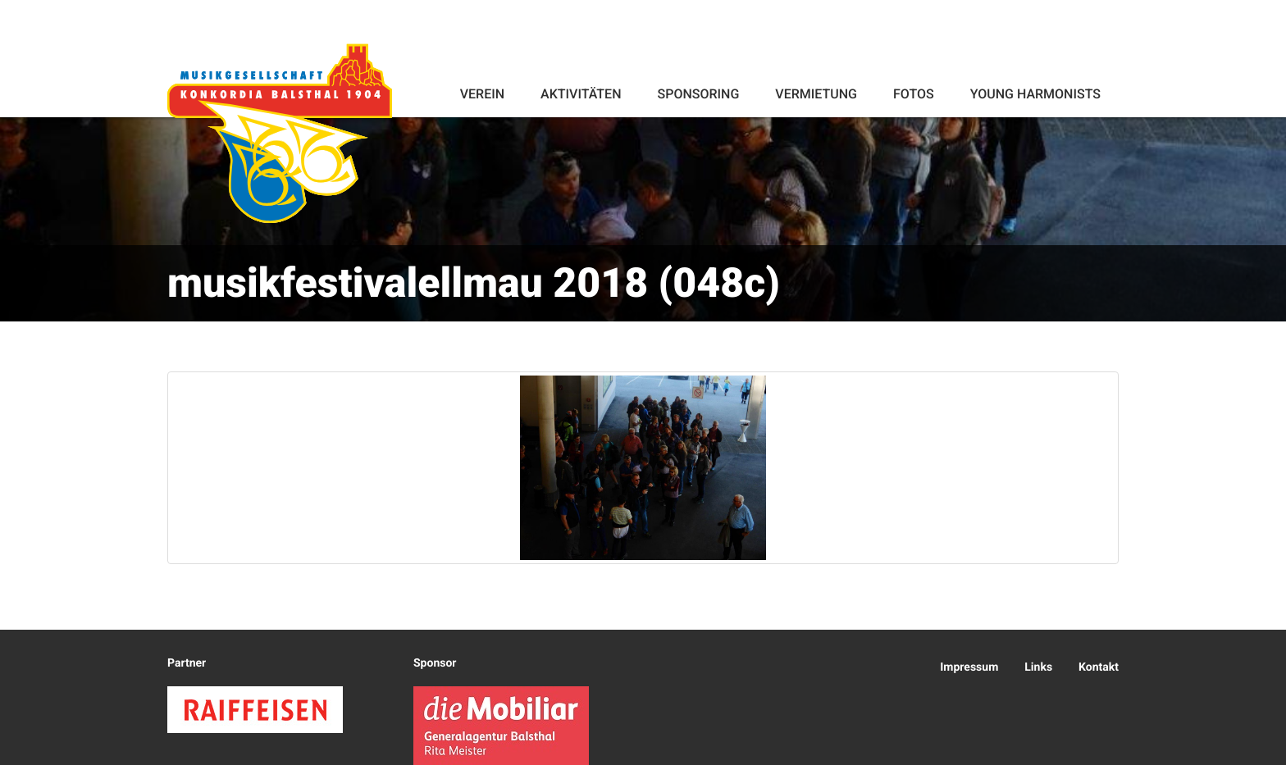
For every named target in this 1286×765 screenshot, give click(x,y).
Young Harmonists (1035, 94)
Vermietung (816, 94)
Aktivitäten (580, 94)
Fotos (913, 94)
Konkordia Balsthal (279, 133)
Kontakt (1099, 667)
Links (1038, 667)
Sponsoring (698, 94)
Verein (482, 94)
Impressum (969, 667)
